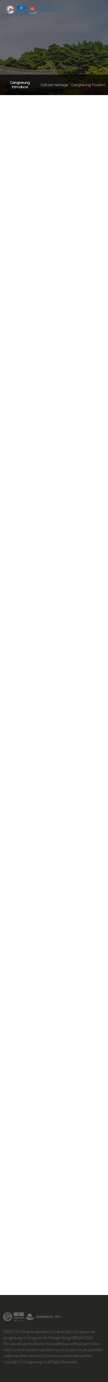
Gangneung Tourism (88, 84)
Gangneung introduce (20, 84)
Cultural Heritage (54, 84)
